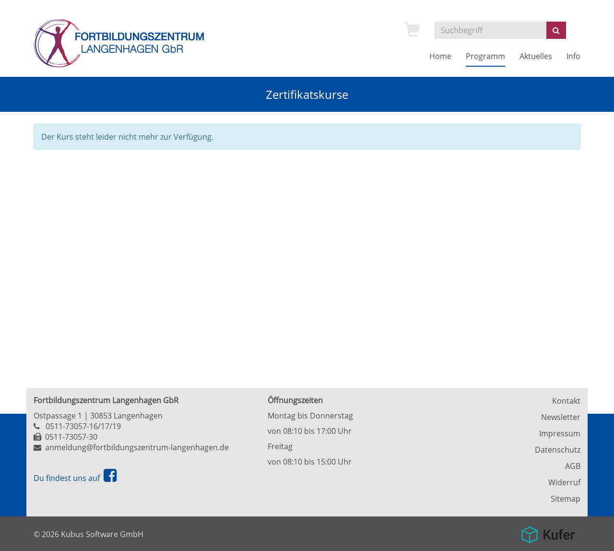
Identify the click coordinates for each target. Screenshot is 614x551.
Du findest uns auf (75, 478)
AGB (572, 466)
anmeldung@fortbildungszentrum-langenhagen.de (137, 447)
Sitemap (565, 498)
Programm (485, 56)
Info (573, 56)
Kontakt (566, 400)
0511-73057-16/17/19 (83, 426)
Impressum (559, 433)
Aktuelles (536, 56)
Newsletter (560, 417)
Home (440, 56)
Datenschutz (557, 449)
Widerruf (564, 482)
